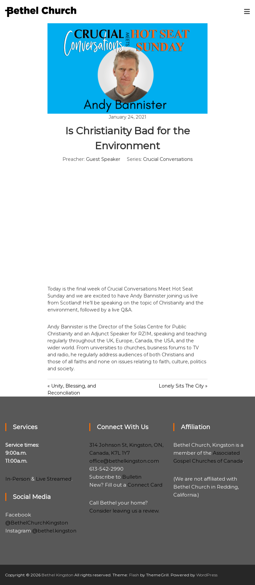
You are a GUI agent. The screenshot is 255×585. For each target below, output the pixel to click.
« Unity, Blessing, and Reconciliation (71, 389)
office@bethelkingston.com (124, 461)
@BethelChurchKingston (36, 523)
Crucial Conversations (168, 159)
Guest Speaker (103, 159)
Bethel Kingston (57, 574)
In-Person (17, 479)
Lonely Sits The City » (183, 386)
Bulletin (131, 477)
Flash (134, 574)
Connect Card (145, 485)
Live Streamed (53, 479)
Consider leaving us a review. (124, 511)
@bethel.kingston (54, 530)
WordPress (206, 574)
